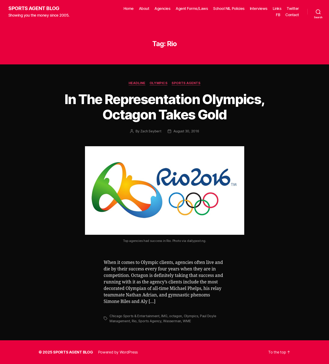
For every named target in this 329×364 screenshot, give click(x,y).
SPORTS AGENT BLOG (33, 8)
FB (278, 15)
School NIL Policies (229, 8)
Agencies (162, 8)
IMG (164, 316)
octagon (175, 316)
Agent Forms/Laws (192, 8)
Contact (292, 15)
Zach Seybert (150, 131)
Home (129, 8)
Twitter (293, 8)
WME (187, 321)
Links (277, 8)
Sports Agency (149, 321)
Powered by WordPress (118, 352)
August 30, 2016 (186, 131)
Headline (137, 83)
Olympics (158, 83)
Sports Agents (186, 83)
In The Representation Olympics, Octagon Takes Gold (164, 107)
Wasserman (172, 321)
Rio (134, 321)
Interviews (259, 8)
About (144, 8)
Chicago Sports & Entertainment (134, 316)
